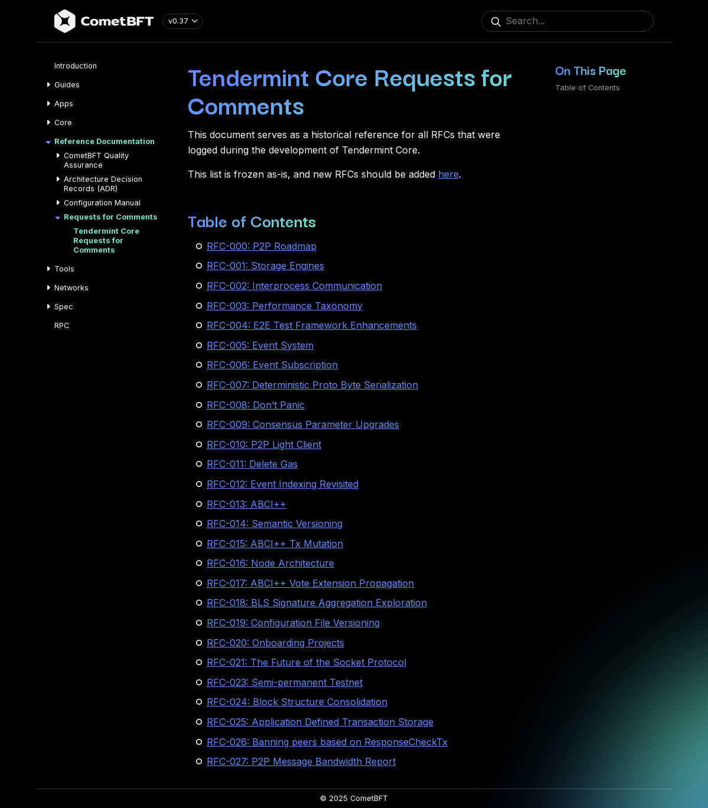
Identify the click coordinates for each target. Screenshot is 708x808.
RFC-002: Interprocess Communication (294, 286)
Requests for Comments (111, 216)
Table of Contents (587, 87)
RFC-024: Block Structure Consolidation (297, 702)
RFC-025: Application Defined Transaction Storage (320, 722)
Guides (67, 84)
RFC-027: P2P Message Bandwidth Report (301, 761)
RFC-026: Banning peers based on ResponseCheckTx (327, 742)
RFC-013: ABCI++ (246, 504)
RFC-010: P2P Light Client (264, 444)
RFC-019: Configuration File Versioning (293, 623)
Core (63, 122)
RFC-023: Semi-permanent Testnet (285, 682)
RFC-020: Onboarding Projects (275, 643)
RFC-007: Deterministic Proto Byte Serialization (312, 385)
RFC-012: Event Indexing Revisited (282, 484)
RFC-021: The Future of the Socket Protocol (306, 662)
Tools (64, 268)
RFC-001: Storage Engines (265, 265)
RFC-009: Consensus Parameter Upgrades (303, 424)
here (448, 174)
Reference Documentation (104, 141)
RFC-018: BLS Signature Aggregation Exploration (317, 603)
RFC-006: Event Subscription (272, 365)
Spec (63, 306)
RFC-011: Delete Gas (252, 464)
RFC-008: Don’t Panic (256, 405)
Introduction (75, 65)
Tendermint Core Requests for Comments (106, 240)
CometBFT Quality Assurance (96, 160)
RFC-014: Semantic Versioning (274, 523)
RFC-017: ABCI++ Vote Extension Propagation (310, 583)
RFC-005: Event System (260, 345)
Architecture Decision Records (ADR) (103, 184)
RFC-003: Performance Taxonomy (285, 306)
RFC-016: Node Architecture (270, 563)
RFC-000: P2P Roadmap (262, 246)
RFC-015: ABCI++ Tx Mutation (275, 543)
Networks (71, 287)
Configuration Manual (102, 202)
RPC (61, 325)
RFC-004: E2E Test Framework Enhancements (312, 325)
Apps (63, 103)
